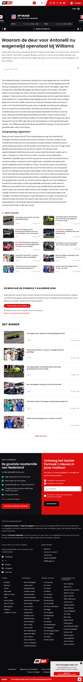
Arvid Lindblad (29, 622)
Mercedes (23, 115)
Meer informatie (41, 29)
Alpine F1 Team (9, 594)
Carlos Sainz (28, 609)
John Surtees (68, 641)
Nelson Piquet (69, 635)
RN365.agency (49, 561)
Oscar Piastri (28, 606)
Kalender (39, 9)
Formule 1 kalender (16, 535)
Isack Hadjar (28, 603)
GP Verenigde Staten (51, 631)
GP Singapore (49, 628)
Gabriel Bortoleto (30, 646)
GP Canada (48, 594)
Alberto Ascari (69, 593)
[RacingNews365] (41, 661)
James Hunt (68, 602)
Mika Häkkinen (69, 608)
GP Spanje (47, 622)
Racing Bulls (8, 606)
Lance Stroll (28, 628)
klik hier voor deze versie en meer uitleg (16, 313)
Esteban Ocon (29, 616)
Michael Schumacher (71, 590)
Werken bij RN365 (50, 558)
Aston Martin (8, 600)
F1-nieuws (12, 9)
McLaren (7, 585)
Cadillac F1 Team (10, 613)
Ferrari (6, 588)
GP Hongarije (48, 613)
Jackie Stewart (69, 605)
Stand (47, 9)
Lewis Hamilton (29, 594)
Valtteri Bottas (29, 618)
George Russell (29, 588)
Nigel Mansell (68, 620)
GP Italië (47, 618)
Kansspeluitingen (49, 672)
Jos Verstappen (69, 611)
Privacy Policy (46, 669)
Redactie (47, 549)
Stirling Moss (68, 623)
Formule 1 (17, 80)
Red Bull (7, 582)
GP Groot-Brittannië (51, 606)
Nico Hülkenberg (30, 631)
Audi (5, 597)
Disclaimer (12, 669)
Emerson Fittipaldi (70, 629)
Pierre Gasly (28, 625)
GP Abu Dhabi (49, 640)
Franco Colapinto (30, 643)
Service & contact (50, 552)
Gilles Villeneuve (69, 599)
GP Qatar (47, 637)
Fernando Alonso (30, 597)
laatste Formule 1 (12, 526)
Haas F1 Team (9, 603)
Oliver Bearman (29, 640)
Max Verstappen (26, 9)
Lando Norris (28, 585)
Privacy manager (33, 672)
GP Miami (47, 591)
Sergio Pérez (28, 613)
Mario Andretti (69, 644)
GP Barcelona (49, 600)
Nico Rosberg (68, 584)
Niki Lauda (67, 617)
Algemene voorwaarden (29, 669)
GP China (47, 585)
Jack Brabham (69, 638)
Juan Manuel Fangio (71, 626)
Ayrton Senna (69, 596)
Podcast (56, 9)
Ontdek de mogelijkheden (16, 506)
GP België (47, 609)
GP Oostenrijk (49, 603)
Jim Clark (67, 614)
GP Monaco (48, 597)
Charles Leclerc (29, 591)
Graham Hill (68, 632)
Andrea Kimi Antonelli (31, 600)
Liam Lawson (28, 637)
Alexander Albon (30, 634)
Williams (7, 609)
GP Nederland (49, 616)
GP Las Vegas (49, 634)
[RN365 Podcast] (34, 3)
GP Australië (48, 582)
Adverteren (48, 555)
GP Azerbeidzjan (50, 625)
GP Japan (47, 588)
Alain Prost (67, 587)
